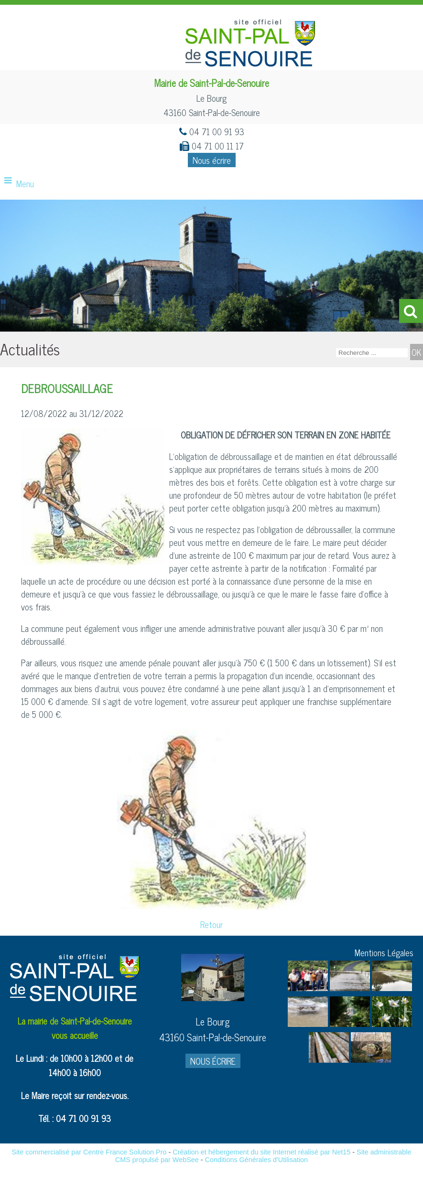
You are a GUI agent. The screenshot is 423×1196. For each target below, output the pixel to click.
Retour (211, 924)
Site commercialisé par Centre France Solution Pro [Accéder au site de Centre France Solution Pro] (89, 1152)
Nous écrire (212, 160)
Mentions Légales (384, 952)
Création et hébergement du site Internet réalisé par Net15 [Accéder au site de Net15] (261, 1152)
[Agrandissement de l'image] (308, 987)
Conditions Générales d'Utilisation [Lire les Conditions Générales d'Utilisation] (256, 1160)
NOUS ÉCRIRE (213, 1061)
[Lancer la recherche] (416, 352)
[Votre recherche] (372, 352)
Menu (25, 183)
